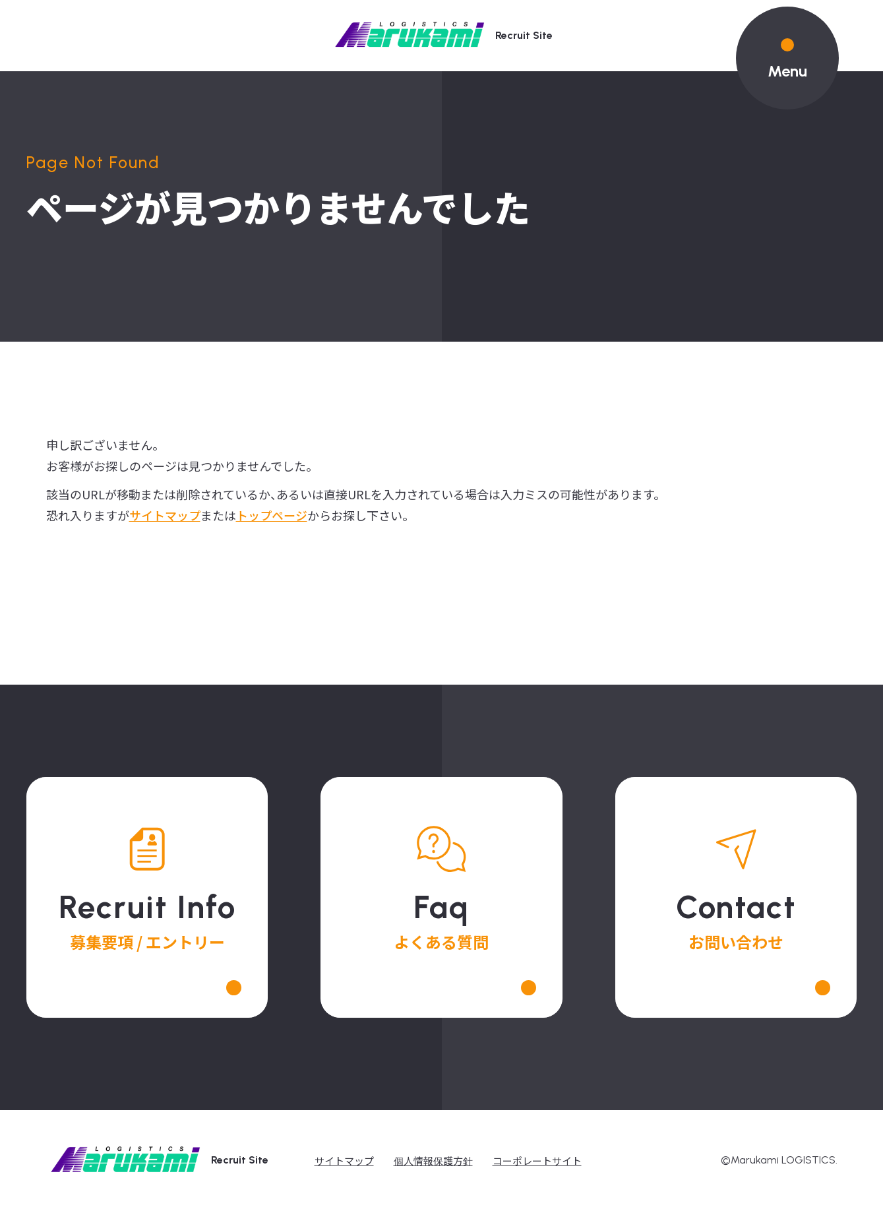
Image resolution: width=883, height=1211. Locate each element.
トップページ (271, 515)
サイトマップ (164, 515)
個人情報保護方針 (433, 1160)
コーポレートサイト (537, 1160)
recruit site (441, 35)
